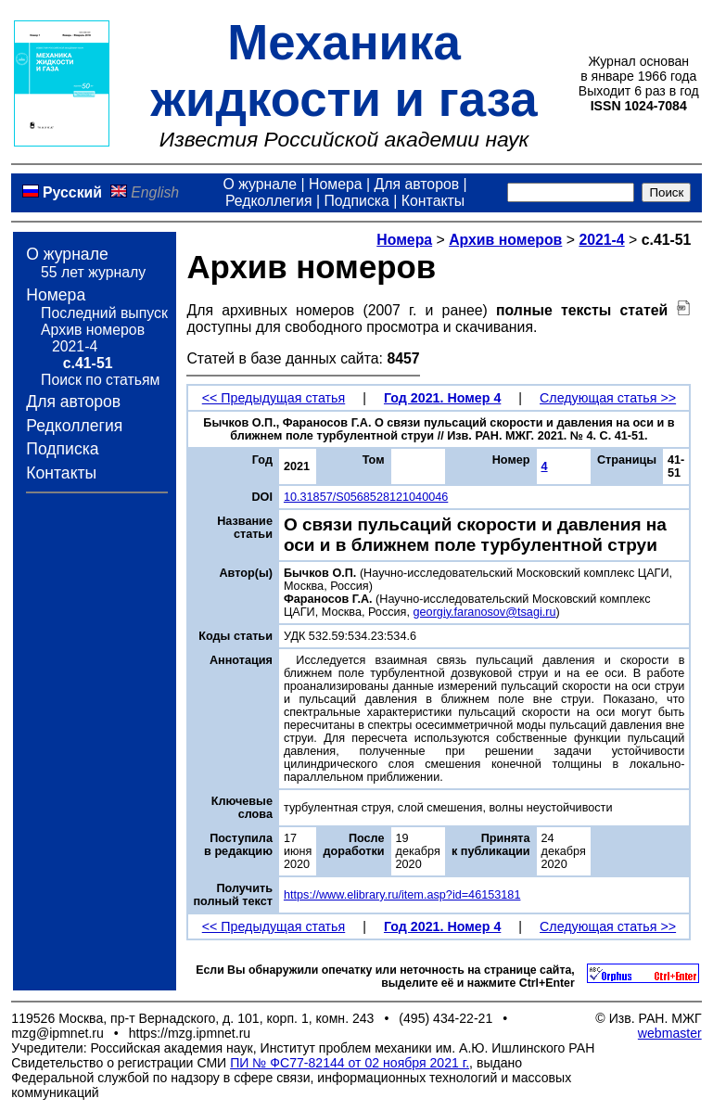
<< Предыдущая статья (273, 397)
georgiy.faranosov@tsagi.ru (485, 612)
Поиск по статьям (100, 380)
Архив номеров (93, 330)
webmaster (670, 1033)
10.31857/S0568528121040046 (366, 497)
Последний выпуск (104, 313)
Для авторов (416, 184)
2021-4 (74, 346)
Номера (336, 184)
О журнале (260, 184)
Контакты (433, 201)
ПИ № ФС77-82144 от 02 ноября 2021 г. (349, 1062)
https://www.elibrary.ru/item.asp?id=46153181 (402, 894)
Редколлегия (268, 201)
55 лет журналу (93, 272)
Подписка (356, 201)
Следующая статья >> (608, 397)
